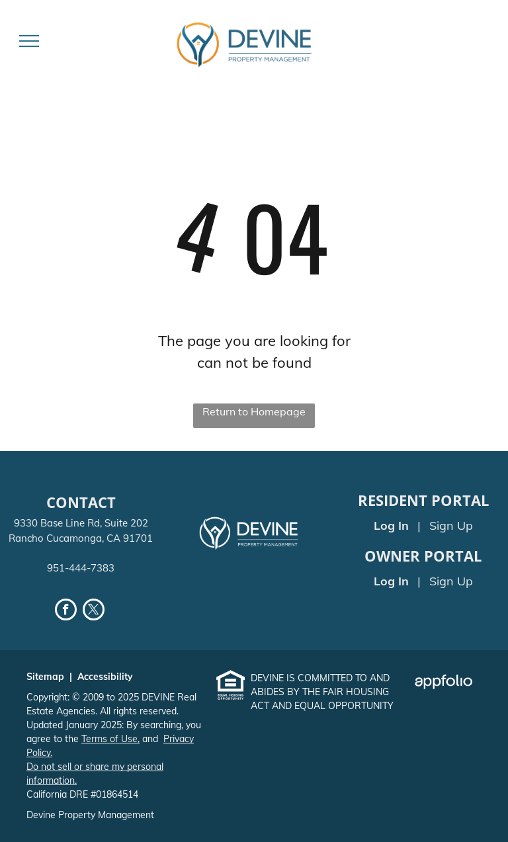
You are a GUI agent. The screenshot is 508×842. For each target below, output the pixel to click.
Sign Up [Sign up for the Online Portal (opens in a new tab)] (451, 525)
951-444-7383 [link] (80, 568)
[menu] (29, 41)
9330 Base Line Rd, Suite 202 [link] (81, 523)
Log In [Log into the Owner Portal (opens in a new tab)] (391, 581)
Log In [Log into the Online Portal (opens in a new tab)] (391, 525)
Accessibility (105, 677)
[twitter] (94, 611)
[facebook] (66, 611)
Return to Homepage (254, 411)
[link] (230, 679)
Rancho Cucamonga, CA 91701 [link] (81, 538)
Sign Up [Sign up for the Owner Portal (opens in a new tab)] (451, 581)
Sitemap (45, 677)
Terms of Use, (110, 739)
